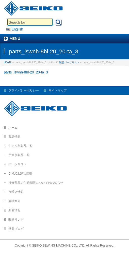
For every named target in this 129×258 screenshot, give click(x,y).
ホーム (13, 127)
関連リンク (16, 219)
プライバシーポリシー (23, 90)
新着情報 (14, 210)
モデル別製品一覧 (20, 146)
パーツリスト (17, 164)
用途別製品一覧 (19, 155)
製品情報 (14, 137)
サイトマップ (58, 90)
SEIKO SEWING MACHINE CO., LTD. (58, 245)
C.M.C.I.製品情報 (20, 173)
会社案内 (14, 201)
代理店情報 (16, 192)
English (14, 29)
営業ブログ (16, 229)
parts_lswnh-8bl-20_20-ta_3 (26, 72)
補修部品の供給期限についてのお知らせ (35, 183)
